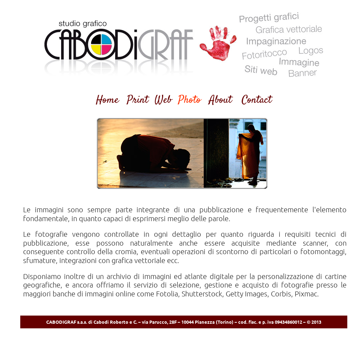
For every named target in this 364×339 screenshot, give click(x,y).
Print (137, 100)
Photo (189, 100)
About (220, 100)
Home (107, 100)
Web (163, 100)
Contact (257, 100)
